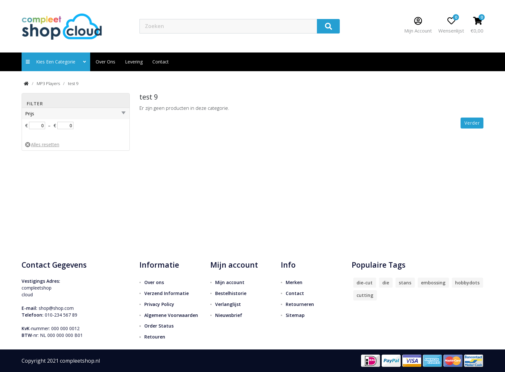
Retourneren (300, 304)
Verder (472, 123)
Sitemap (295, 315)
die (385, 283)
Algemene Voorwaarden (171, 315)
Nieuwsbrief (228, 315)
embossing (433, 283)
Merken (294, 282)
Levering (134, 62)
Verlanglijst (228, 304)
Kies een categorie (56, 62)
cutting (365, 295)
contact (160, 62)
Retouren (154, 337)
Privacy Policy (159, 304)
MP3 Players (48, 83)
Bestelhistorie (230, 293)
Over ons (105, 62)
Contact (295, 293)
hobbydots (467, 283)
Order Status (159, 326)
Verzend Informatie (166, 293)
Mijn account (229, 282)
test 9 (73, 83)
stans (405, 283)
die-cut (365, 283)
